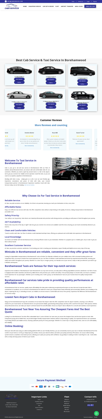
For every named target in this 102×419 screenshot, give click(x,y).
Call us (19, 82)
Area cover (79, 6)
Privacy (95, 417)
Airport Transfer (67, 6)
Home (25, 6)
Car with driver (48, 6)
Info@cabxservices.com (90, 401)
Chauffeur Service (35, 6)
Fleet (57, 6)
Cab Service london (29, 185)
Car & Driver (39, 403)
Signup (95, 1)
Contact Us (39, 409)
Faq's (73, 1)
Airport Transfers (39, 407)
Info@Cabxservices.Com (14, 1)
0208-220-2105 (90, 6)
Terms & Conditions (88, 417)
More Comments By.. (29, 145)
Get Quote (19, 79)
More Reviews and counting (51, 125)
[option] (29, 139)
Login (88, 1)
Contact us (80, 1)
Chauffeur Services (39, 401)
